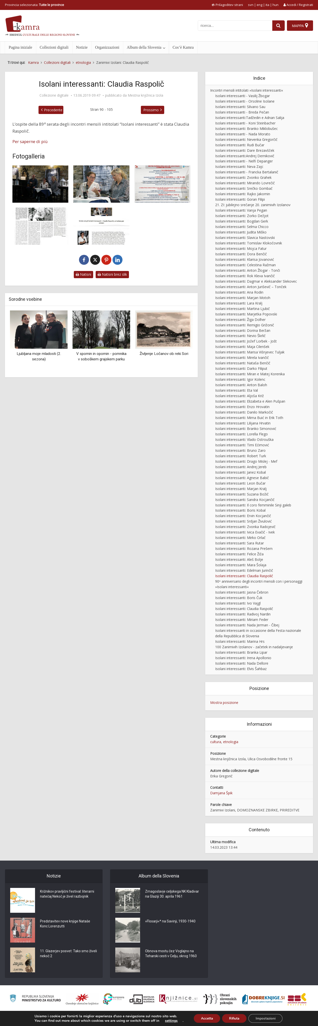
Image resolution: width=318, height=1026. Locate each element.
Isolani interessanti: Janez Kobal (240, 472)
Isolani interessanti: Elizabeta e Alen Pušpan (250, 401)
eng (259, 4)
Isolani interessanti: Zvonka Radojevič (245, 526)
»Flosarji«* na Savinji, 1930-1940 (170, 921)
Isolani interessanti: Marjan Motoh (242, 297)
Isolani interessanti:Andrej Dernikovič (244, 155)
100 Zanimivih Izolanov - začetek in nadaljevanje (254, 647)
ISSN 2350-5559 (301, 1019)
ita (267, 4)
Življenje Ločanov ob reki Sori (164, 353)
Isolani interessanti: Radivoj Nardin (243, 614)
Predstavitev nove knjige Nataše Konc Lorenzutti (65, 923)
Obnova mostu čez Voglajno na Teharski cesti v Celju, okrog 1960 (171, 953)
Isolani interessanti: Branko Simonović (245, 428)
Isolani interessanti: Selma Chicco (242, 226)
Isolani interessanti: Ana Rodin (239, 292)
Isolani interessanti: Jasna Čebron (241, 592)
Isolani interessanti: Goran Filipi (240, 199)
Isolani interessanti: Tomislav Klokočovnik (248, 243)
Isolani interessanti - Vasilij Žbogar (242, 95)
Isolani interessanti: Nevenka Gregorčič (246, 139)
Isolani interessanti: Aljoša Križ (239, 395)
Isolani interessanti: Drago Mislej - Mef (246, 461)
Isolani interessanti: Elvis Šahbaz (241, 668)
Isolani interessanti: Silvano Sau (240, 106)
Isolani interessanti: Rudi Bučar (239, 145)
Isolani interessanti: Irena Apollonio (243, 657)
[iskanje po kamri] (235, 25)
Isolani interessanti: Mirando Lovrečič (245, 183)
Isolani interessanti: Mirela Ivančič (242, 357)
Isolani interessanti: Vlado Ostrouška (244, 439)
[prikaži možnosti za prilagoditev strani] (227, 4)
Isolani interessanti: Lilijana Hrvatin (243, 423)
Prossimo (151, 110)
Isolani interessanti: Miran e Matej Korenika (250, 374)
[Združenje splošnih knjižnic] (297, 999)
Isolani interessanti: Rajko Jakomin (242, 193)
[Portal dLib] (142, 999)
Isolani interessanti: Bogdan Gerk (241, 221)
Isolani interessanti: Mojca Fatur (241, 248)
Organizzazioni (107, 47)
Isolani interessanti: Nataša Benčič (242, 363)
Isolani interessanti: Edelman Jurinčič (244, 570)
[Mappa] (300, 25)
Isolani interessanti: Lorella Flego (241, 434)
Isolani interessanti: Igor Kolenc (240, 379)
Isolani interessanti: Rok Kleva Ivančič (245, 275)
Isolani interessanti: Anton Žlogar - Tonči (247, 270)
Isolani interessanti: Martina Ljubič (242, 308)
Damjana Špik (221, 793)
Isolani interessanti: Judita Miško (241, 232)
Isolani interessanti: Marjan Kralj (241, 488)
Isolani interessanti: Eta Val (236, 390)
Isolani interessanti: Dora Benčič (241, 254)
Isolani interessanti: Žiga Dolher (240, 319)
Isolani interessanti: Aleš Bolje (239, 559)
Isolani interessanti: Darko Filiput (241, 368)
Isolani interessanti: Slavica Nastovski (245, 237)
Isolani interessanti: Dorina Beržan (242, 330)
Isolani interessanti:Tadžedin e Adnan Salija (249, 117)
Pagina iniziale (20, 47)
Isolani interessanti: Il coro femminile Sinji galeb (253, 505)
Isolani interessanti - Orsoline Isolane (245, 101)
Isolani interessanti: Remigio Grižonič (244, 325)
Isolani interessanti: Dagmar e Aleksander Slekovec (256, 281)
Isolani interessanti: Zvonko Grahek (243, 177)
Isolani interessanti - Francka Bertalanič (246, 172)
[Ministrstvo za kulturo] (35, 999)
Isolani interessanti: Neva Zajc (239, 166)
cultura (215, 741)
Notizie (82, 47)
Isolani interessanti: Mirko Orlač (240, 537)
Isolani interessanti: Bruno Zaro (240, 450)
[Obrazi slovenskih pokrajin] (220, 999)
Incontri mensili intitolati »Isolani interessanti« (246, 90)
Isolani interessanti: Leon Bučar (240, 483)
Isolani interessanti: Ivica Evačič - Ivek (245, 532)
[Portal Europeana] (113, 999)
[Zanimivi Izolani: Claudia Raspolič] (40, 184)
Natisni (83, 274)
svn (250, 4)
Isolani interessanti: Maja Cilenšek (242, 346)
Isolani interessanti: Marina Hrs (240, 641)
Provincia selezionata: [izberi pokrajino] (34, 4)
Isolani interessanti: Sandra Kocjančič (245, 499)
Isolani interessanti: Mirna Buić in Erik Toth (249, 417)
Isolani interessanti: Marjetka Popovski (246, 314)
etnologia (230, 741)
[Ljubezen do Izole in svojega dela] (40, 226)
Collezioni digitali (54, 47)
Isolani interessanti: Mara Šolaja (240, 565)
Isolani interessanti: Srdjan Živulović (243, 521)
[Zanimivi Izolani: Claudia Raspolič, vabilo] (162, 184)
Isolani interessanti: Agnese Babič (242, 477)
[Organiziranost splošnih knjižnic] (82, 999)
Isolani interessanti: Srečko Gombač (244, 188)
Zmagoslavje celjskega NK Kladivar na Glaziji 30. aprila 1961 (172, 894)
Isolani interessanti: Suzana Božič (242, 494)
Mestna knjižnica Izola (145, 95)
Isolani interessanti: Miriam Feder (241, 619)
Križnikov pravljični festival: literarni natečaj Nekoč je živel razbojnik (67, 894)
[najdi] (278, 25)
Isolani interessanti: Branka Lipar (241, 652)
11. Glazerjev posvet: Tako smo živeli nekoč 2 (68, 953)
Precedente (53, 110)
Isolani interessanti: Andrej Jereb (241, 466)
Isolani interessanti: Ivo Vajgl (238, 603)
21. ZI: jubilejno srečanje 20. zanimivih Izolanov (252, 204)
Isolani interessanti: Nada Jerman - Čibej (247, 625)
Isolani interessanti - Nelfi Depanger (244, 161)
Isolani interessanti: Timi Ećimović (242, 445)
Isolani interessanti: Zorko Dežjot (242, 215)
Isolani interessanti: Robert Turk (240, 456)
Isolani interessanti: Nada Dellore (241, 663)
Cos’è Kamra (183, 47)
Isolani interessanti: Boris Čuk (238, 597)
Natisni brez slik (112, 274)
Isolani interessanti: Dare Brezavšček (244, 150)
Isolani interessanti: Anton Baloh (241, 384)
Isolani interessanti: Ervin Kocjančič (243, 515)
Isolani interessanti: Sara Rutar (239, 543)
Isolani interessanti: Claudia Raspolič (244, 575)
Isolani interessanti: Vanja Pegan (241, 210)
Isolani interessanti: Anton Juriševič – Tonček (250, 286)
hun (275, 4)
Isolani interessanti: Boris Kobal (240, 510)
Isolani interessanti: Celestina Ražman (245, 265)
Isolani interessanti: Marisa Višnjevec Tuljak (249, 352)
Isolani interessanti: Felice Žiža (239, 554)
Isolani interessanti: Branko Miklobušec (246, 128)
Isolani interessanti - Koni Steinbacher (245, 123)
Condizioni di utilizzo (272, 1019)
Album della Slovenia (144, 47)
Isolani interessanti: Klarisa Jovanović (244, 259)
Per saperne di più (30, 141)
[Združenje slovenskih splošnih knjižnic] (178, 999)
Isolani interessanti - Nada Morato (242, 134)
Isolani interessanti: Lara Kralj (238, 303)
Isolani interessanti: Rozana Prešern (244, 548)
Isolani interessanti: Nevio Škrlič (240, 335)
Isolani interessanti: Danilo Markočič (244, 412)
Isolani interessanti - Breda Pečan (242, 112)
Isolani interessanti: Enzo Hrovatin (242, 406)
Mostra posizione (224, 702)
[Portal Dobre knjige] (263, 999)
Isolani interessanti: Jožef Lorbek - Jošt (246, 341)
